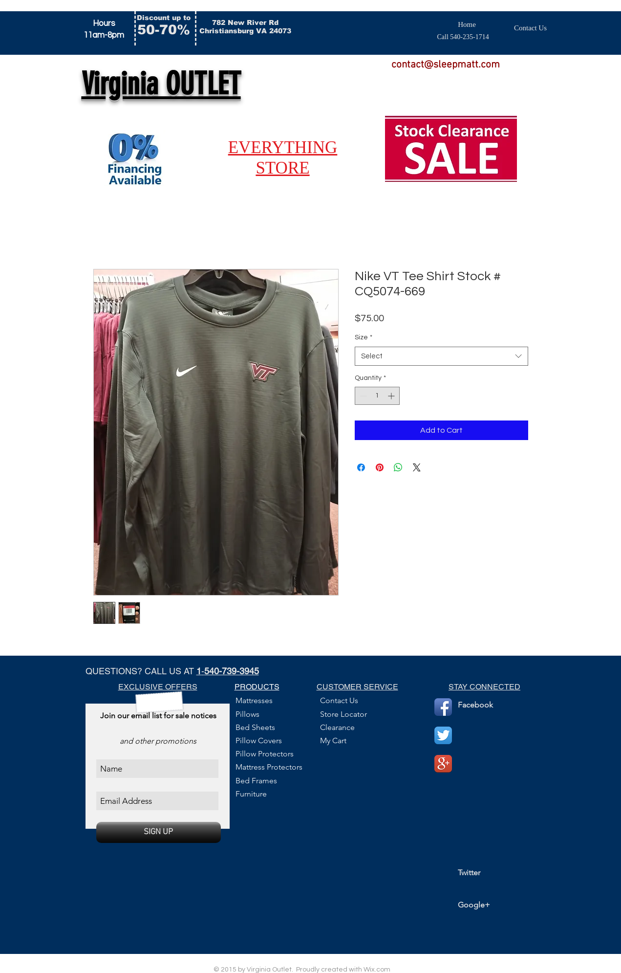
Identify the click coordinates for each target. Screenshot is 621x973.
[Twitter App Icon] (443, 735)
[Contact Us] (531, 27)
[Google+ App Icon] (443, 764)
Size (363, 337)
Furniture (251, 793)
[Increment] (392, 395)
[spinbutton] (377, 395)
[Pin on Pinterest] (379, 467)
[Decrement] (362, 395)
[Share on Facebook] (361, 467)
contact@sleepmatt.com (445, 65)
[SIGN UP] (158, 832)
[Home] (467, 24)
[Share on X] (417, 467)
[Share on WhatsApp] (398, 467)
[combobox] (441, 356)
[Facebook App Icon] (443, 707)
